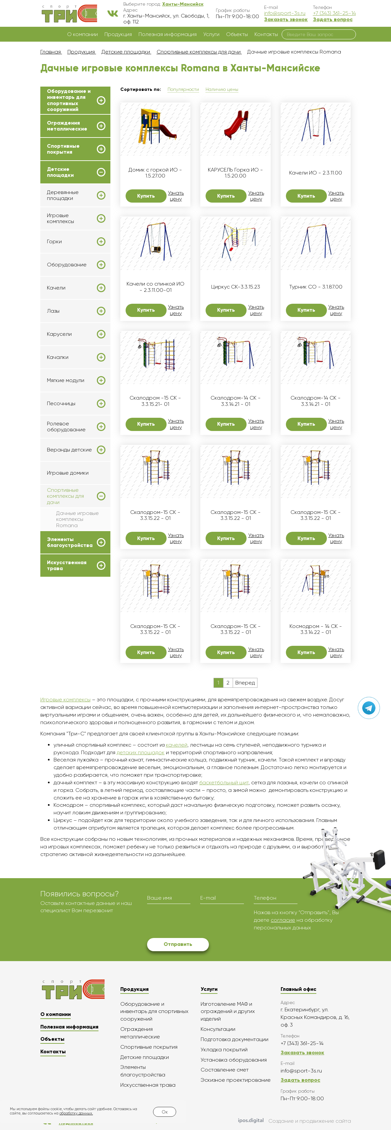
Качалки (57, 357)
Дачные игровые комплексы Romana (77, 519)
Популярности (183, 89)
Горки (54, 242)
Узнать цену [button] (176, 196)
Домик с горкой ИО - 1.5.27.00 (155, 173)
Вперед (245, 683)
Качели (56, 288)
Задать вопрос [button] (333, 19)
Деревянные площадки (63, 195)
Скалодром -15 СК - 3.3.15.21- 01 (155, 401)
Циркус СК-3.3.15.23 (235, 287)
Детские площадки (60, 172)
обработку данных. (76, 1113)
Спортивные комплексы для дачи (65, 496)
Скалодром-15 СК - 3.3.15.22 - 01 (155, 515)
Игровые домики (68, 473)
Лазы (53, 311)
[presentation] (197, 922)
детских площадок (141, 752)
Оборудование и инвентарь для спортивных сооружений (69, 100)
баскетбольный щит (224, 782)
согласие (283, 920)
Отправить (178, 944)
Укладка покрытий (224, 1049)
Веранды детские (69, 450)
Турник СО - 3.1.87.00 (315, 287)
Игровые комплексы (60, 218)
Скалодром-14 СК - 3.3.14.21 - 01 (236, 401)
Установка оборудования (234, 1060)
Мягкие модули (65, 380)
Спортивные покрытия (63, 149)
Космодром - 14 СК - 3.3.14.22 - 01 (316, 629)
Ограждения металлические (67, 126)
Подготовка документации (234, 1039)
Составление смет (225, 1070)
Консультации (218, 1029)
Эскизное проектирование (236, 1080)
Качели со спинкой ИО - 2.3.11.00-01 (155, 287)
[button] (183, 4)
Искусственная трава (67, 565)
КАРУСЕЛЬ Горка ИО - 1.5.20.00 (235, 173)
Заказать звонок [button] (286, 19)
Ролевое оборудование (66, 427)
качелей (176, 745)
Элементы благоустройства (70, 542)
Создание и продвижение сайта (294, 1121)
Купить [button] (146, 196)
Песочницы (61, 404)
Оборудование (67, 265)
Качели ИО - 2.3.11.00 (315, 173)
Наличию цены (222, 89)
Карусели (59, 334)
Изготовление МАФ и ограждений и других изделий (228, 1011)
